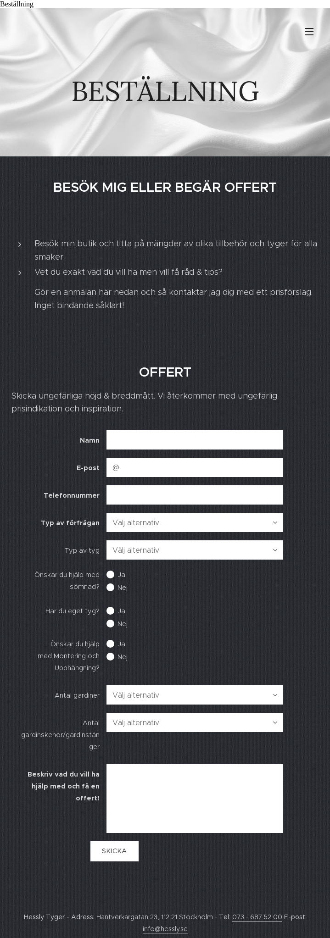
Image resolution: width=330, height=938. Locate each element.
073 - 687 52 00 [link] (257, 917)
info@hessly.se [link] (165, 929)
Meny (309, 31)
